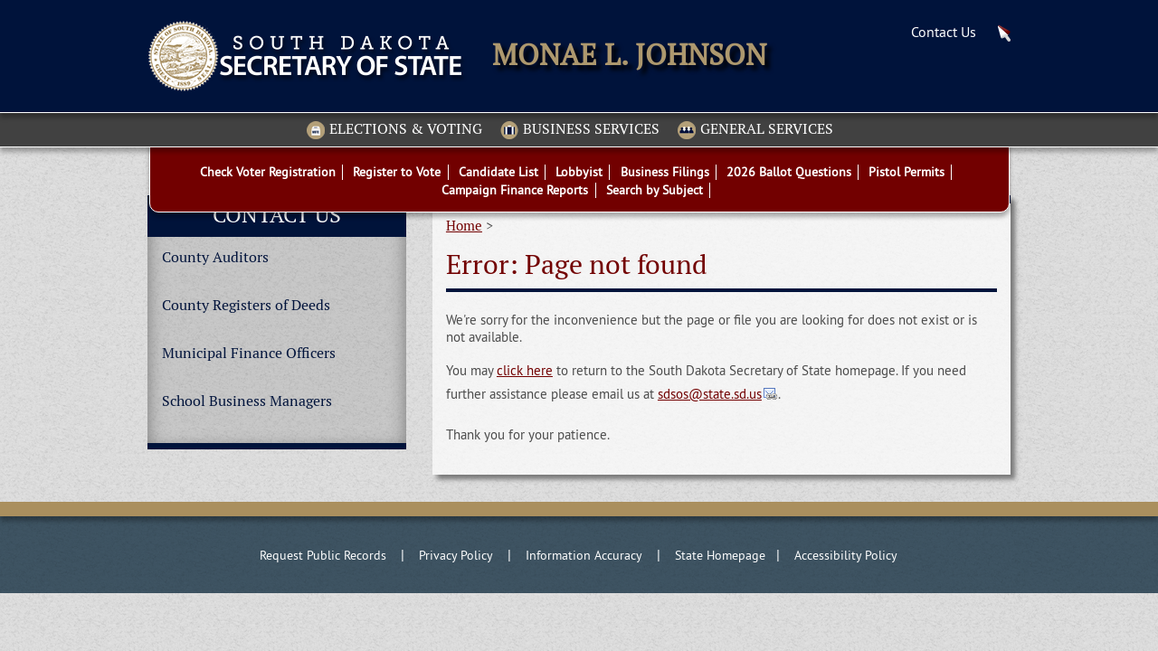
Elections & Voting (394, 130)
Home (464, 225)
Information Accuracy (584, 555)
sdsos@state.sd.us (710, 394)
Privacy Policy (456, 555)
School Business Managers (247, 401)
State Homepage (720, 555)
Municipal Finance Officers (249, 353)
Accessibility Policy (845, 555)
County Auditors (215, 257)
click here (525, 370)
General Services (755, 130)
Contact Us (943, 32)
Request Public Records (323, 555)
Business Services (580, 130)
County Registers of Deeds (246, 305)
